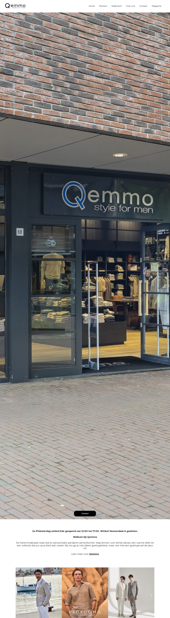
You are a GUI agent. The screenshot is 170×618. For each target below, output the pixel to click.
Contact (143, 6)
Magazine (156, 6)
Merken (103, 6)
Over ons (130, 6)
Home (92, 6)
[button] (18, 595)
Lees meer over (85, 554)
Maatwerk (117, 6)
